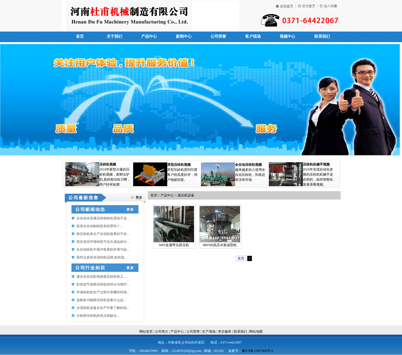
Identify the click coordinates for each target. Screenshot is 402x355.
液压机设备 (186, 195)
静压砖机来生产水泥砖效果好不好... (102, 234)
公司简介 (161, 332)
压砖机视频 (107, 164)
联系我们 (322, 36)
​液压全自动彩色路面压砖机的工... (101, 277)
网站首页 (146, 332)
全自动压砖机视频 (248, 165)
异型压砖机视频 (179, 165)
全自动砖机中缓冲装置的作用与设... (102, 249)
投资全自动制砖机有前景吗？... (99, 226)
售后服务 (224, 332)
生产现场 (209, 332)
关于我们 (114, 36)
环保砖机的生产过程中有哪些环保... (102, 292)
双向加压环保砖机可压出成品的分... (102, 242)
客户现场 (253, 36)
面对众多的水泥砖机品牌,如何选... (101, 257)
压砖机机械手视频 (316, 164)
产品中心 (149, 36)
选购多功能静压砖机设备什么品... (101, 300)
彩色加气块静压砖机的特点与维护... (102, 284)
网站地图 (256, 332)
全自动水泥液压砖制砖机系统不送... (102, 218)
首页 (80, 36)
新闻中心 (184, 36)
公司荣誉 (218, 36)
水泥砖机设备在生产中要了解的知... (102, 308)
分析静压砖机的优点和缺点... (97, 316)
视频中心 (287, 36)
